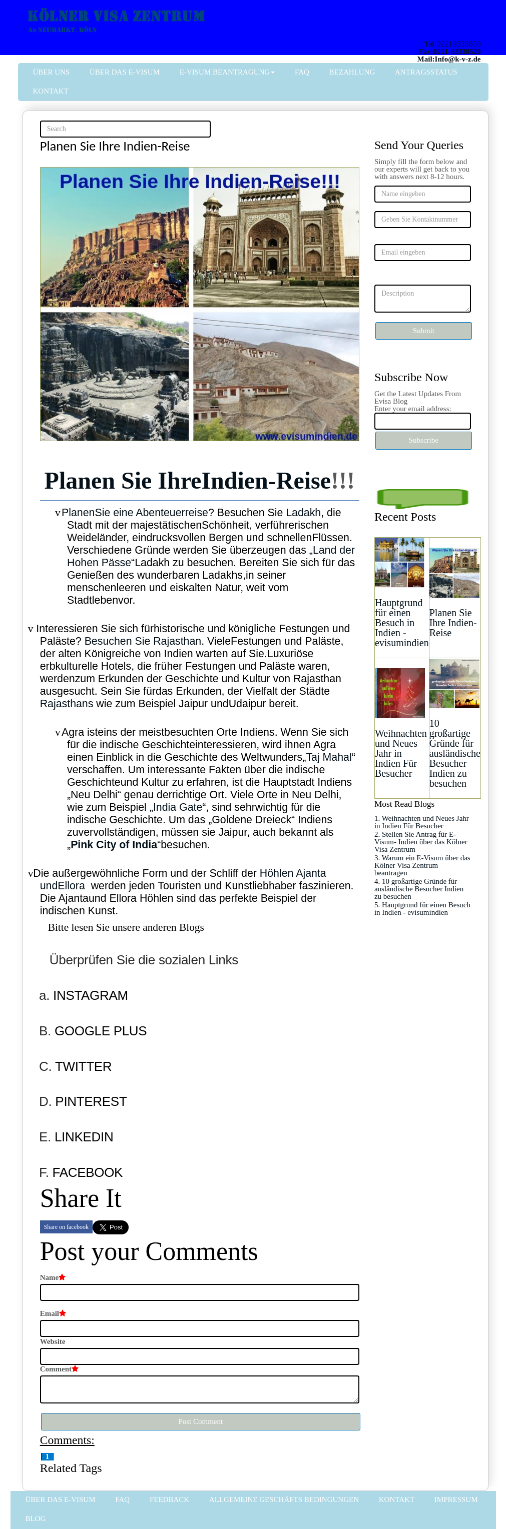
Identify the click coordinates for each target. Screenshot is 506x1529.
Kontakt (51, 91)
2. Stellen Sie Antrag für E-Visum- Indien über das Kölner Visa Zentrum (420, 841)
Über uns (51, 72)
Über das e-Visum (125, 72)
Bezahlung (352, 72)
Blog (36, 1518)
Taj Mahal (328, 757)
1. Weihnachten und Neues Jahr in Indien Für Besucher (421, 822)
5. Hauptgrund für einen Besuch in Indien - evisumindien (422, 908)
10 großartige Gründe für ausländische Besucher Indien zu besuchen (454, 753)
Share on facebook (66, 1226)
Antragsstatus (426, 72)
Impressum (456, 1499)
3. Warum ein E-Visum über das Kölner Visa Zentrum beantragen (422, 865)
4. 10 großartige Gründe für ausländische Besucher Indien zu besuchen (418, 888)
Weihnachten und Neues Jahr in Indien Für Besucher (401, 753)
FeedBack (169, 1499)
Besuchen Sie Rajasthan (143, 641)
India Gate (177, 807)
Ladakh (303, 513)
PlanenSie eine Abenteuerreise (135, 513)
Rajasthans (67, 704)
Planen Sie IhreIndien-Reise (188, 480)
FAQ (302, 72)
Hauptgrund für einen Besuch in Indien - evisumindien (402, 622)
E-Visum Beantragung (227, 72)
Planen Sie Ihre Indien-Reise (453, 622)
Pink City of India (114, 845)
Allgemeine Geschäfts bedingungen (284, 1499)
